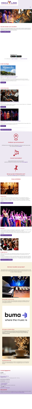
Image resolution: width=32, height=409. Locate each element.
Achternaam (3, 402)
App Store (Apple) (15, 58)
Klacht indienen (3, 384)
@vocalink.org (4, 376)
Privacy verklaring (3, 383)
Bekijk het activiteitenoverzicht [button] (6, 202)
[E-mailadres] (11, 398)
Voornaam (2, 399)
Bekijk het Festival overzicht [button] (6, 235)
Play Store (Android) (23, 58)
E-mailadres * (3, 396)
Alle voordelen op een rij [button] (5, 31)
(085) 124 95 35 (3, 377)
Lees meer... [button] (3, 82)
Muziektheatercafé (6, 360)
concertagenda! (25, 162)
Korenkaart (20, 146)
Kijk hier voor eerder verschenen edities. (17, 392)
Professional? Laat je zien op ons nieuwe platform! (9, 101)
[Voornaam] (11, 401)
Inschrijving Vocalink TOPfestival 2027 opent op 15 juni (10, 120)
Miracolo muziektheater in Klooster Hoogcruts (9, 76)
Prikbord (14, 175)
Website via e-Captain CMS (5, 387)
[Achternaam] (11, 403)
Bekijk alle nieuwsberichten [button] (6, 129)
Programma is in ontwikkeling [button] (6, 259)
